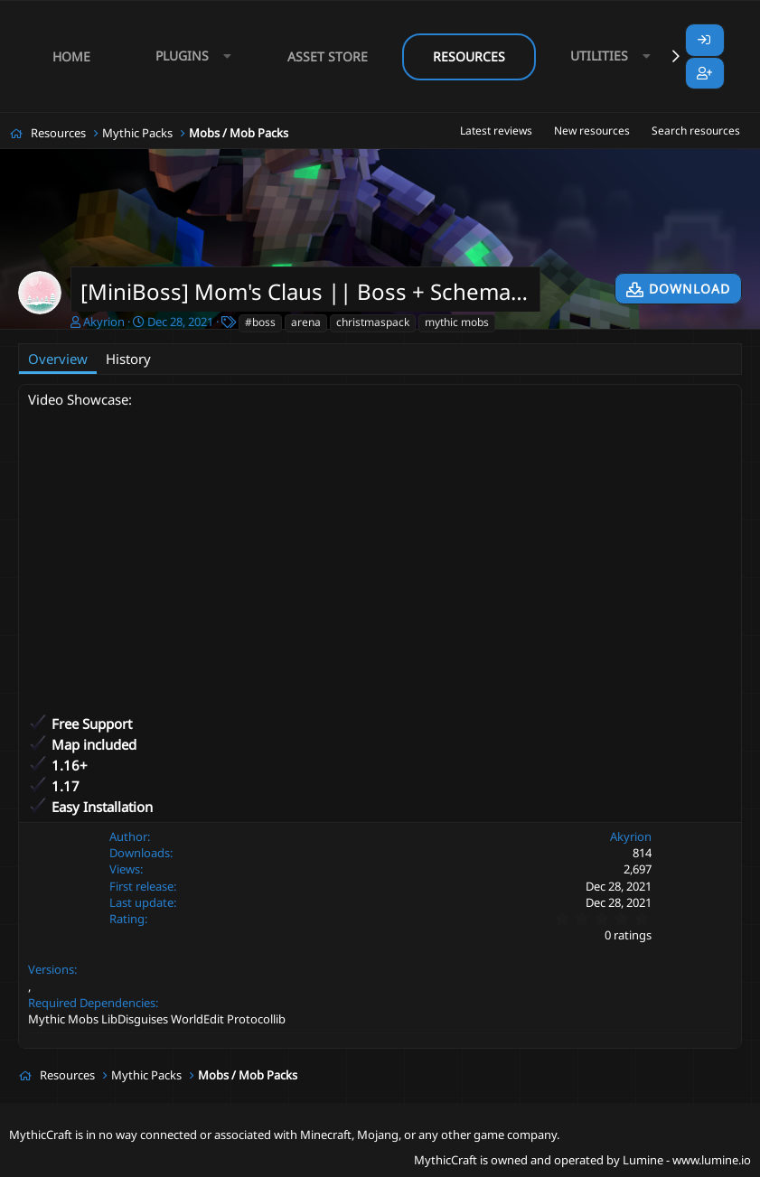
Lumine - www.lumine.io (687, 1160)
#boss (260, 322)
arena (306, 322)
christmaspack (372, 322)
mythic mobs (457, 322)
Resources (469, 56)
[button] (188, 56)
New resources (592, 130)
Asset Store (327, 56)
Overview (58, 359)
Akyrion (104, 321)
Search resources (696, 130)
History (128, 359)
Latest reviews (496, 130)
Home (71, 56)
